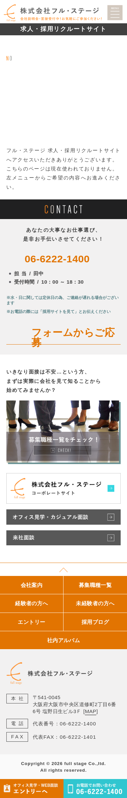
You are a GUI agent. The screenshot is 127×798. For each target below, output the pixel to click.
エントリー (31, 622)
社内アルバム (63, 640)
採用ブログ (95, 622)
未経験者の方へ (95, 603)
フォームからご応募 (73, 337)
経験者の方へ (31, 603)
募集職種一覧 (95, 585)
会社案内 (32, 585)
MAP (90, 711)
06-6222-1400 (57, 258)
